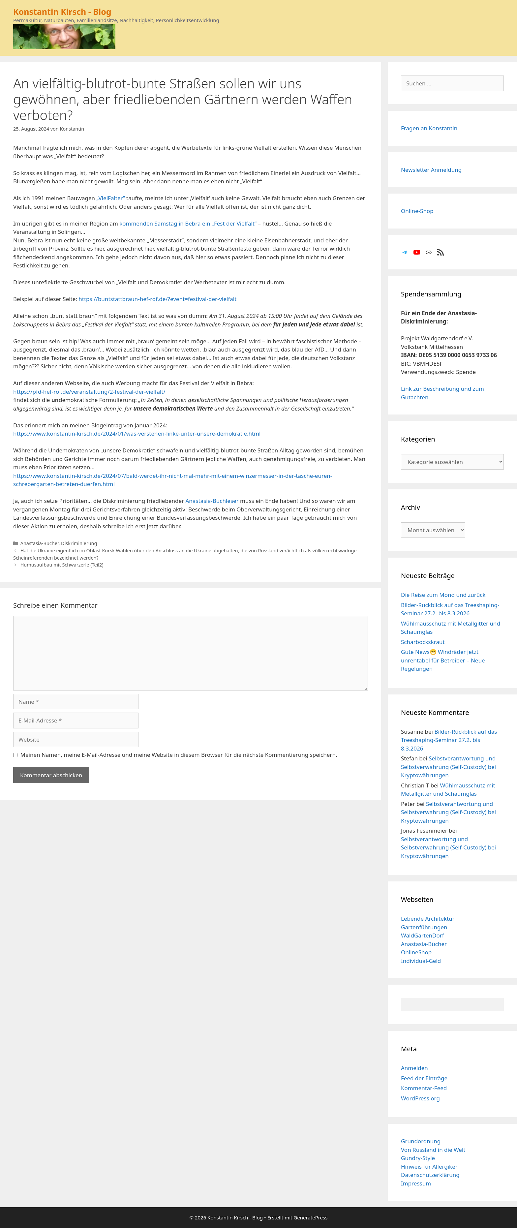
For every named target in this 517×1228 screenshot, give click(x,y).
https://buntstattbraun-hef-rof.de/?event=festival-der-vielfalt (157, 299)
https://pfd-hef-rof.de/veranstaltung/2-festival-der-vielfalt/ (89, 391)
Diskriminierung (79, 543)
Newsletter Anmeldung (431, 169)
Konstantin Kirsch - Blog (62, 11)
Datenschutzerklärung (430, 1175)
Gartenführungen (424, 927)
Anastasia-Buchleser (211, 501)
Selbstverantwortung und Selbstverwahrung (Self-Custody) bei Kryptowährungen (448, 766)
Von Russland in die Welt (433, 1149)
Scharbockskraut (423, 642)
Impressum (416, 1183)
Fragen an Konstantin (429, 128)
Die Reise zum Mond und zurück (443, 595)
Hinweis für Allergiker (429, 1166)
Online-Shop (417, 211)
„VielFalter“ (110, 198)
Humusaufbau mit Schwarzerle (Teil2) (62, 565)
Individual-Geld (421, 961)
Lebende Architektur (428, 918)
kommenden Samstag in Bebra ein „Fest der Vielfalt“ (188, 223)
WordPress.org (420, 1098)
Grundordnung (421, 1141)
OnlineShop (416, 952)
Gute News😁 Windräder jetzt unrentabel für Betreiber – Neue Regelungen (443, 660)
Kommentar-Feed (424, 1088)
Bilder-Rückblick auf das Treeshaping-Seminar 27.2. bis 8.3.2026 (449, 740)
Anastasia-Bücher (39, 543)
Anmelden (414, 1068)
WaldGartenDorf (422, 935)
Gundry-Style (418, 1158)
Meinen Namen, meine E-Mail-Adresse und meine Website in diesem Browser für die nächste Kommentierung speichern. (178, 754)
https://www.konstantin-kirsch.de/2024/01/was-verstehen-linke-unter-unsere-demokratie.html (136, 433)
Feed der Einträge (424, 1078)
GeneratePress (310, 1217)
